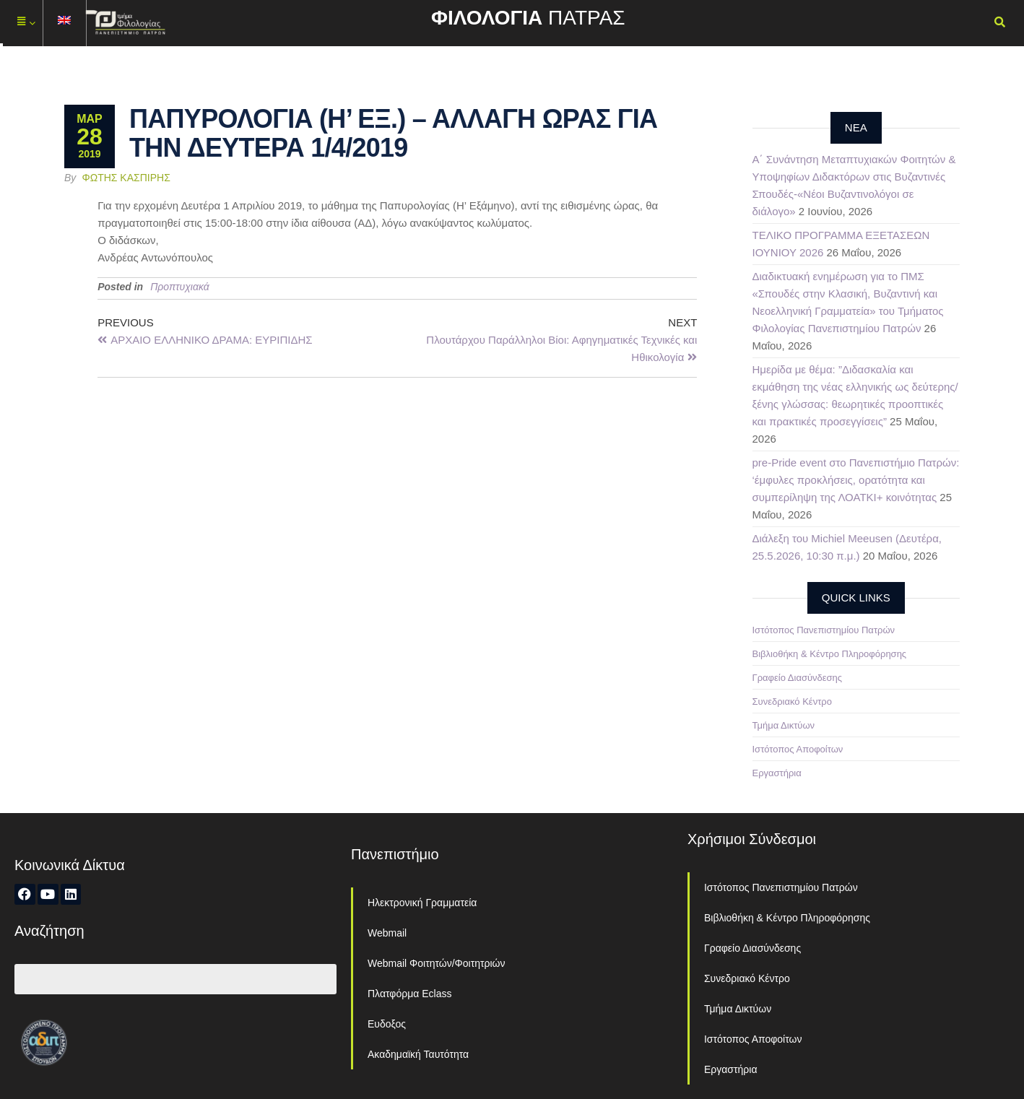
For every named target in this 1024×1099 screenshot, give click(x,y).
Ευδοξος (387, 1024)
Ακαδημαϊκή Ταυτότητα (418, 1054)
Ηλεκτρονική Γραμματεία (422, 902)
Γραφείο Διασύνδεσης (797, 677)
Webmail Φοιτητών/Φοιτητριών (437, 963)
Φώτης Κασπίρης (126, 177)
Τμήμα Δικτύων (783, 725)
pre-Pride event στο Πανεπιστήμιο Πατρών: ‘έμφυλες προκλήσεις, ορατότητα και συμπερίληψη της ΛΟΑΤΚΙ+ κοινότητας (856, 479)
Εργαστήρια (777, 773)
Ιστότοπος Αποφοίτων (797, 749)
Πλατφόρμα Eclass (409, 993)
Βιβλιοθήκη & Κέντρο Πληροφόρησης (829, 653)
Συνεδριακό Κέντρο (792, 701)
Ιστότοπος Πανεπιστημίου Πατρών (823, 630)
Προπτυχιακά (179, 286)
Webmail (387, 933)
